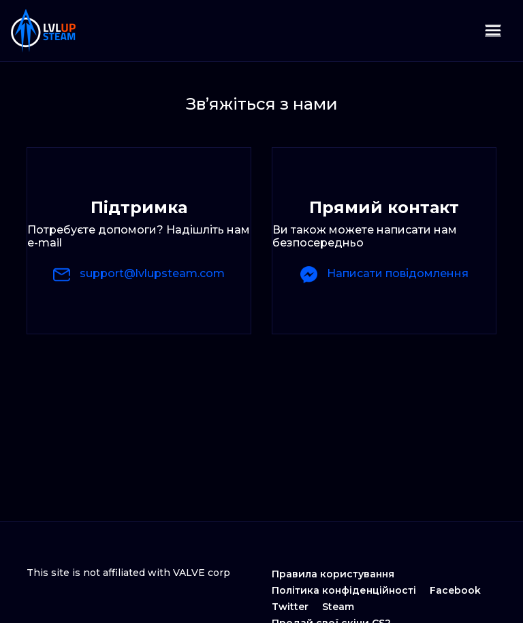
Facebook (455, 590)
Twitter (290, 607)
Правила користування (333, 574)
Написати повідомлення (384, 274)
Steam (338, 607)
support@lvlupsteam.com (139, 274)
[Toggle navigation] (493, 30)
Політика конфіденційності (344, 590)
